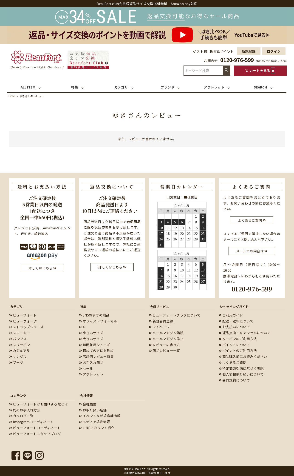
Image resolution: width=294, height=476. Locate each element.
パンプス (18, 338)
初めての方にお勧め (96, 350)
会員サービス (159, 306)
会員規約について (234, 380)
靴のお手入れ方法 (24, 410)
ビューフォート (23, 315)
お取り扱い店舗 (93, 410)
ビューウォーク (23, 321)
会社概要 (87, 404)
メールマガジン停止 (166, 338)
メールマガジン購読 (166, 332)
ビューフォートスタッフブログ (35, 433)
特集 (83, 306)
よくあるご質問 (232, 362)
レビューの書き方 (164, 344)
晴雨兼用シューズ (94, 344)
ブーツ (16, 362)
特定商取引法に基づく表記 (241, 368)
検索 (226, 70)
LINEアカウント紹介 (96, 427)
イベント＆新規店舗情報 (100, 415)
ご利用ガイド (231, 315)
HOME (12, 96)
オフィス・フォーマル (98, 321)
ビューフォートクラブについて (175, 315)
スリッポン (19, 344)
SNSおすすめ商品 (94, 315)
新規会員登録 (161, 321)
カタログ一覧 (21, 415)
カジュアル (19, 350)
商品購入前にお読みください (243, 356)
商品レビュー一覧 (164, 350)
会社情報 (86, 395)
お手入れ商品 (91, 362)
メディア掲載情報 (94, 421)
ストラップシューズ (26, 326)
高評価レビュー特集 (96, 356)
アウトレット (91, 374)
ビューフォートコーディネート (35, 427)
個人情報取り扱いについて (241, 374)
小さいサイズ (91, 332)
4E (83, 326)
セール (86, 368)
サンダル (18, 356)
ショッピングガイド (234, 306)
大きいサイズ (91, 338)
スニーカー (19, 332)
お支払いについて (234, 326)
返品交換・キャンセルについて (245, 332)
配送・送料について (236, 321)
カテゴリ (16, 306)
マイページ (159, 326)
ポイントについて (234, 344)
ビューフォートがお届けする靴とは (38, 404)
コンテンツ (18, 395)
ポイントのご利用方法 (238, 350)
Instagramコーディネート (31, 421)
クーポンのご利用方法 (238, 338)
